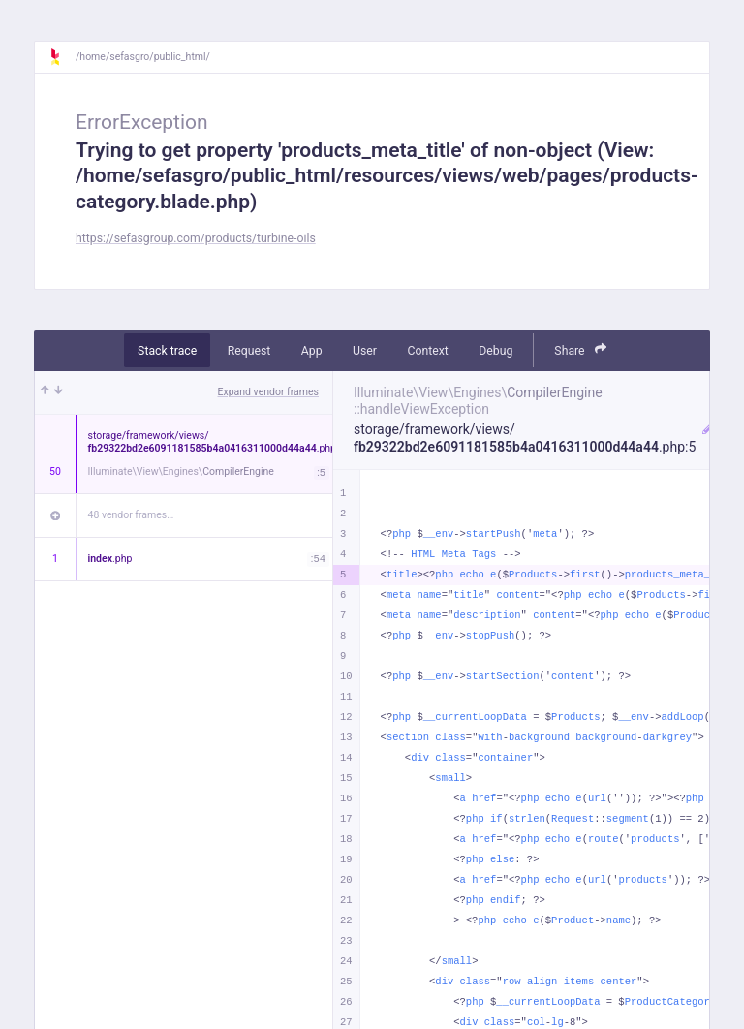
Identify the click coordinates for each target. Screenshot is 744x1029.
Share (580, 349)
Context (427, 351)
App (312, 351)
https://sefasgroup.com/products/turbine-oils (196, 238)
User (365, 351)
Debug (495, 351)
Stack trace (167, 351)
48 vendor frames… (131, 515)
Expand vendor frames (268, 392)
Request (249, 351)
